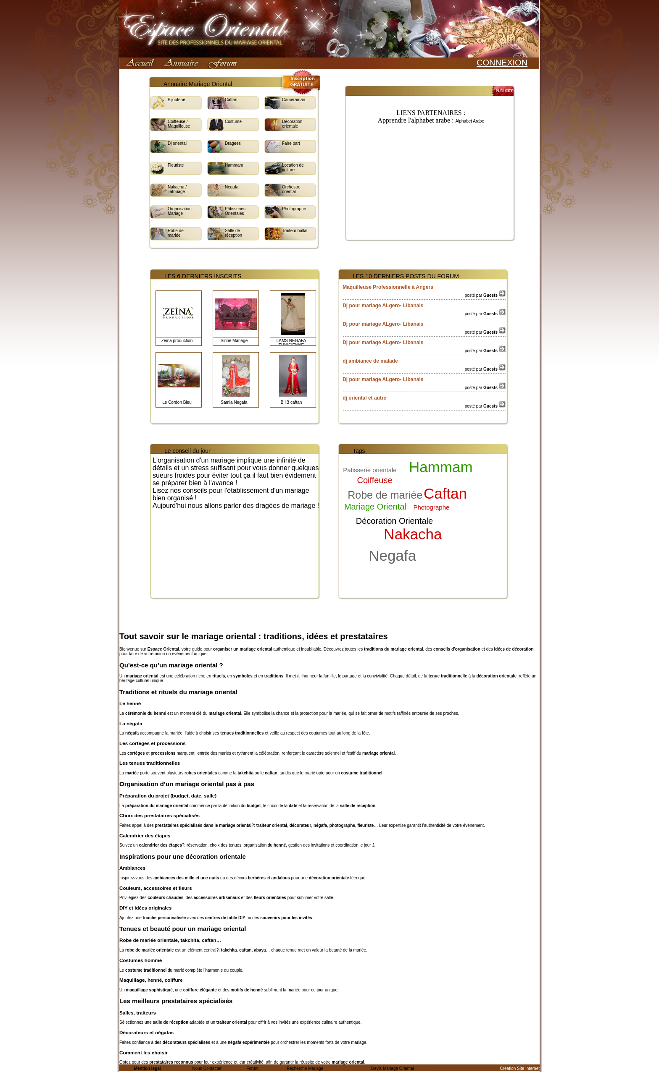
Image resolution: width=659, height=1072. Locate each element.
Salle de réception (233, 233)
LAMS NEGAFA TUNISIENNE (291, 343)
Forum (252, 1068)
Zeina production (177, 340)
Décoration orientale (292, 123)
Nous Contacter (206, 1068)
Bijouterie (176, 99)
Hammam (234, 165)
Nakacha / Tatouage (177, 189)
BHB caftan (291, 402)
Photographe (294, 209)
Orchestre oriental (291, 189)
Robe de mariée (176, 233)
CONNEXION (502, 62)
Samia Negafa (234, 402)
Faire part (291, 143)
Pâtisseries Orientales (235, 211)
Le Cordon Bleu (177, 402)
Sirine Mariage (234, 340)
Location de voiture (293, 167)
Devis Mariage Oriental (392, 1068)
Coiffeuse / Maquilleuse (179, 123)
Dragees (233, 143)
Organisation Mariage (180, 211)
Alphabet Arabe (470, 121)
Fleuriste (176, 165)
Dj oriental (177, 143)
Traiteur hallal (294, 230)
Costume (233, 121)
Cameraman (293, 99)
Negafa (231, 187)
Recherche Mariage (305, 1068)
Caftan (231, 99)
